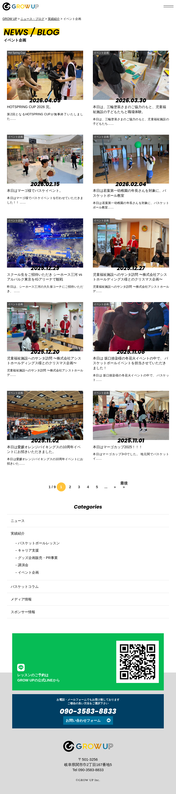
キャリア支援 (28, 550)
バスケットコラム (25, 587)
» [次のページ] (115, 487)
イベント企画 (101, 52)
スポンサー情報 (23, 612)
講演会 (23, 565)
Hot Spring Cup (16, 52)
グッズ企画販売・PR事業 (38, 558)
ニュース (18, 521)
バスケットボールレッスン (39, 543)
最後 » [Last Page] (124, 484)
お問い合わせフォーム (83, 720)
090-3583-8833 (88, 711)
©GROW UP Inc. (88, 780)
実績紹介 (18, 533)
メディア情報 (21, 599)
